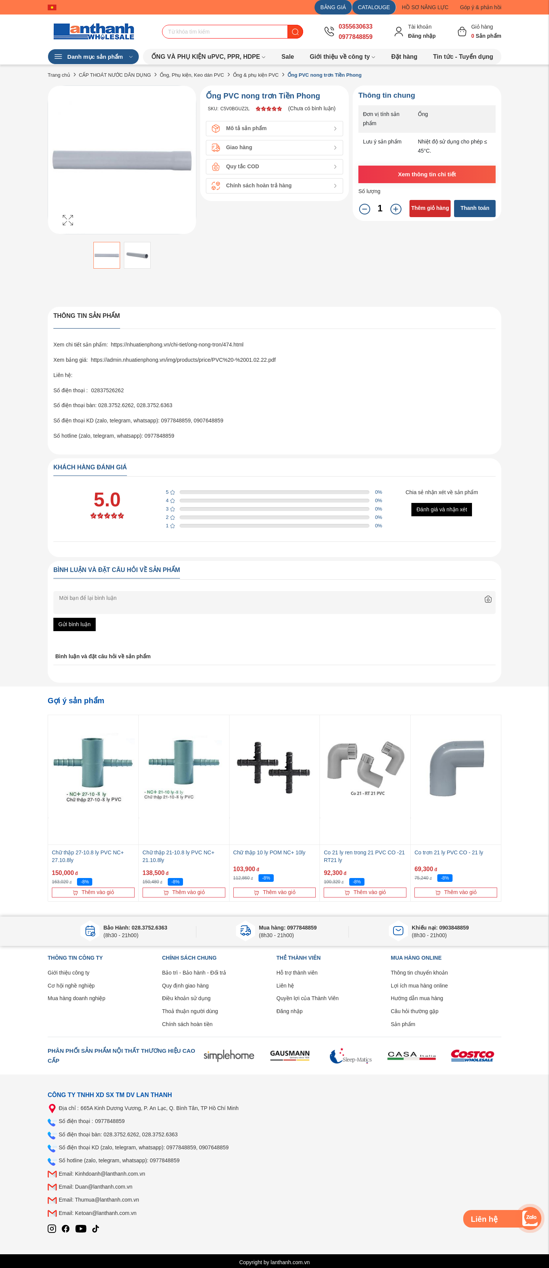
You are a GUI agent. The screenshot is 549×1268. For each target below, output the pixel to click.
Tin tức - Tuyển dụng (463, 56)
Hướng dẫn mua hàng (417, 998)
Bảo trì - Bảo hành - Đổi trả (194, 973)
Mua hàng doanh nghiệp (76, 998)
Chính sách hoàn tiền (187, 1024)
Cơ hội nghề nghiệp (71, 986)
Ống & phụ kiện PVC (256, 75)
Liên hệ (285, 986)
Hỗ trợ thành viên (297, 973)
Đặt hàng (404, 56)
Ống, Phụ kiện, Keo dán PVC (192, 75)
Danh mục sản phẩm (93, 56)
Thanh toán (475, 208)
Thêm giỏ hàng (430, 208)
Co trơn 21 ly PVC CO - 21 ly (448, 852)
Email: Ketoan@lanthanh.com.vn (97, 1213)
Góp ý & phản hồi (480, 7)
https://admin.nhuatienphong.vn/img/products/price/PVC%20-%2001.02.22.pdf (183, 360)
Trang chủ (59, 75)
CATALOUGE (374, 7)
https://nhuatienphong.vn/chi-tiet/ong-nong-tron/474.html (177, 345)
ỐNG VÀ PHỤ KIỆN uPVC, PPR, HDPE (208, 56)
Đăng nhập (289, 1011)
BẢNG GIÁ (333, 7)
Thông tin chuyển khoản (419, 973)
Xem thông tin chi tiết (427, 174)
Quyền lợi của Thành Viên (307, 998)
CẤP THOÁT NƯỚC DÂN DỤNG (115, 75)
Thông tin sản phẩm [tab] (86, 316)
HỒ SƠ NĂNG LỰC (425, 7)
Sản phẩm (403, 1024)
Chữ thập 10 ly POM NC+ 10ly (269, 852)
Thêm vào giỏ (93, 892)
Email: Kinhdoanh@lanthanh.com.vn (102, 1174)
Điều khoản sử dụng (186, 998)
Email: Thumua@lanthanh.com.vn (99, 1200)
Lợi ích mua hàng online (419, 986)
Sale (287, 56)
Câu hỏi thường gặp (414, 1011)
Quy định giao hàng (185, 986)
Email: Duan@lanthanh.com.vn (95, 1187)
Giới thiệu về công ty (343, 56)
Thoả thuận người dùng (190, 1011)
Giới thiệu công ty (69, 973)
